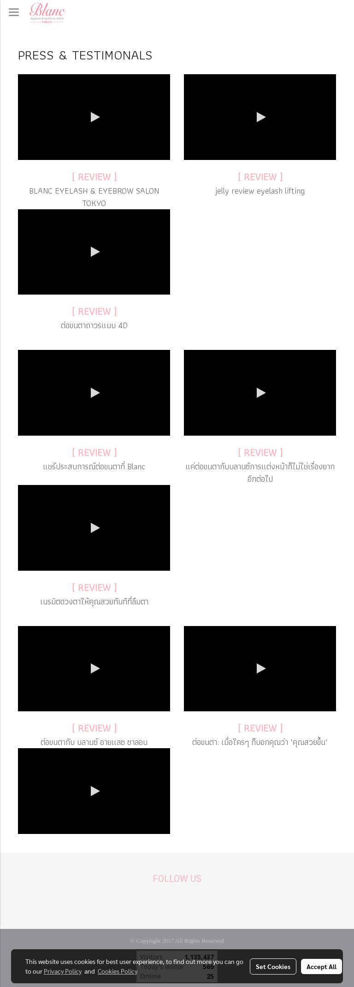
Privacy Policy (63, 971)
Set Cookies (273, 966)
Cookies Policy (117, 971)
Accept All (321, 966)
